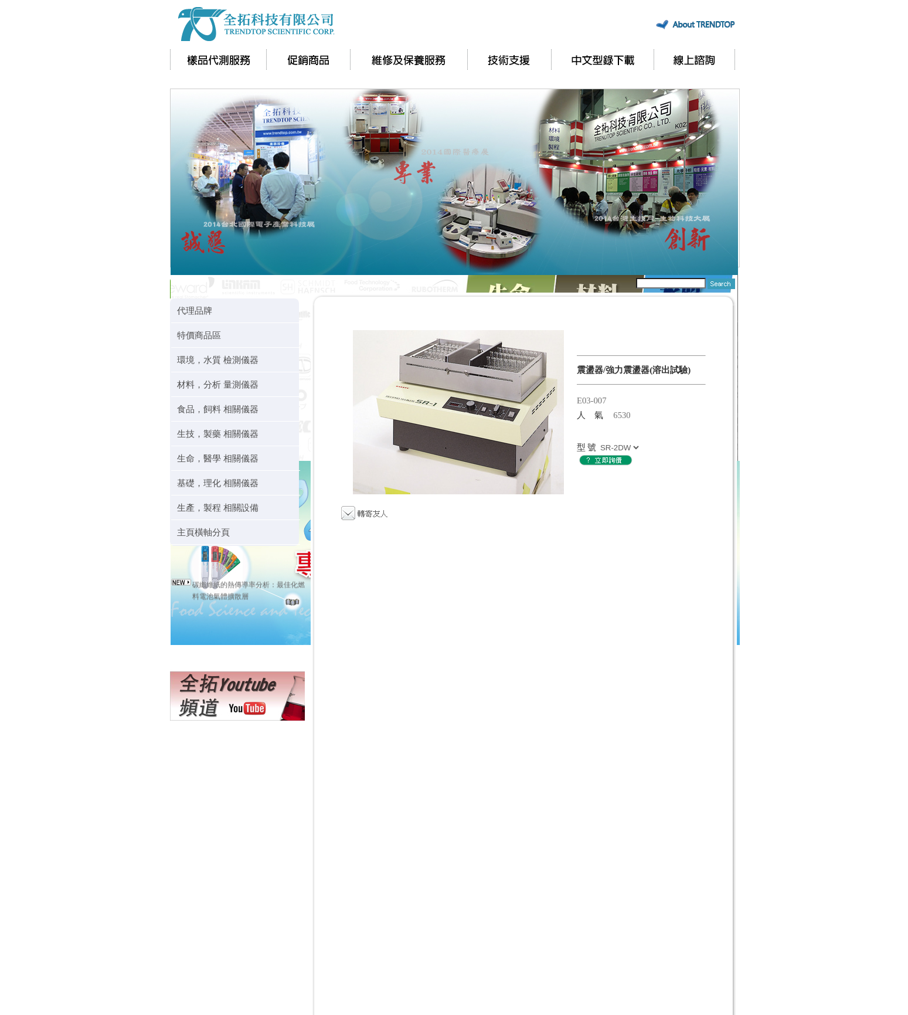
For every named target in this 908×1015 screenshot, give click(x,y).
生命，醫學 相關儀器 (218, 458)
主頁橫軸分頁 (203, 532)
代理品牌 (194, 310)
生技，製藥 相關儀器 (218, 434)
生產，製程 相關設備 (218, 507)
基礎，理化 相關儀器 (218, 483)
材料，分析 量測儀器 (218, 384)
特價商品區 (199, 335)
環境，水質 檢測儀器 (218, 360)
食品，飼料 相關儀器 (218, 409)
